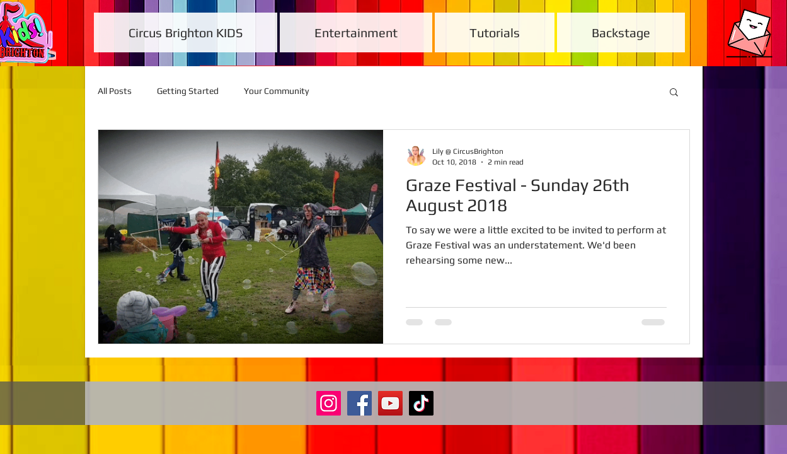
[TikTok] (421, 403)
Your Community (276, 91)
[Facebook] (359, 403)
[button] (674, 93)
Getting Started (188, 91)
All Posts (115, 91)
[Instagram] (328, 403)
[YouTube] (390, 403)
